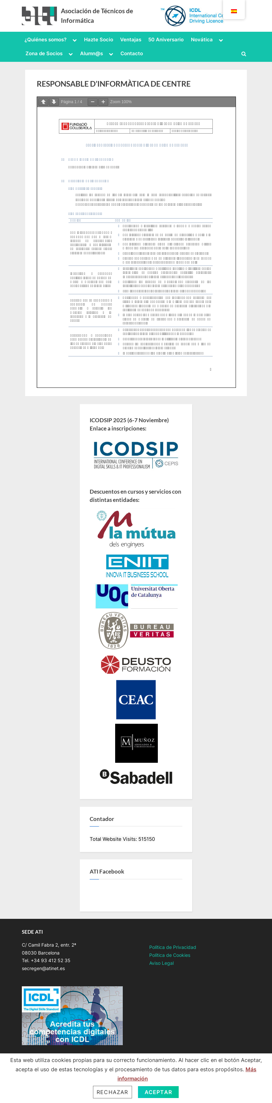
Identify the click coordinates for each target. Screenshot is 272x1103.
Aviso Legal (161, 963)
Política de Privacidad (172, 947)
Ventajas (130, 39)
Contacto (131, 53)
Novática (202, 39)
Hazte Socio (98, 39)
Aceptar (158, 1092)
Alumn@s (91, 53)
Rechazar (112, 1092)
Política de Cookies (169, 955)
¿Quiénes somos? (45, 39)
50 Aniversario (166, 39)
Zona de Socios (44, 53)
